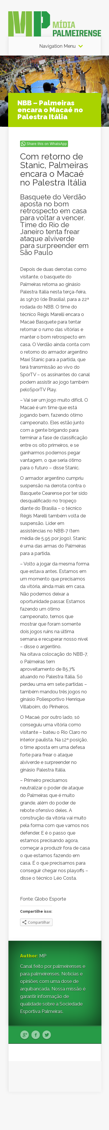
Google (24, 1035)
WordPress (90, 1114)
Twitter (46, 1035)
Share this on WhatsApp (47, 144)
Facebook (35, 1035)
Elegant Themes (61, 1107)
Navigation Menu (57, 46)
